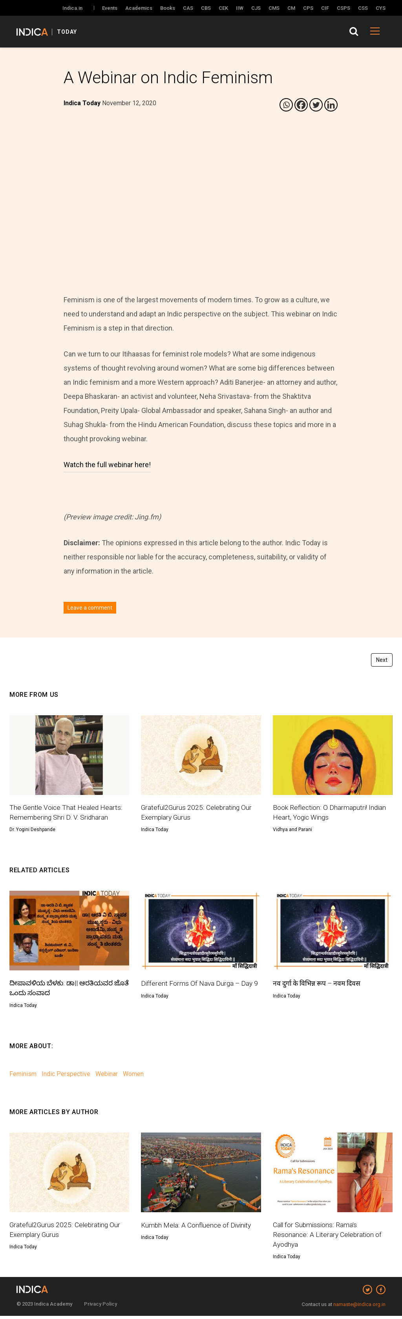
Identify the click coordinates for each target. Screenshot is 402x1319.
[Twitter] (316, 104)
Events (109, 8)
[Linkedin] (331, 104)
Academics (138, 8)
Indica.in (72, 8)
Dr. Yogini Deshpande (32, 830)
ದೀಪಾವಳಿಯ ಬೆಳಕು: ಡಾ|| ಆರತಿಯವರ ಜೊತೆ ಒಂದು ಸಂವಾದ (62, 989)
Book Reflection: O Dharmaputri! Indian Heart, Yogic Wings (330, 813)
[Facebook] (301, 104)
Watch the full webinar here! (107, 464)
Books (167, 8)
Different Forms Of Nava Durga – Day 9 (200, 984)
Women (133, 1075)
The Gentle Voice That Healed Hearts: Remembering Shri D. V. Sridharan (66, 813)
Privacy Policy (100, 1307)
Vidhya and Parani (292, 830)
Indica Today (154, 830)
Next (381, 660)
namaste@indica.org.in (359, 1307)
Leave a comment (90, 608)
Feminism (23, 1075)
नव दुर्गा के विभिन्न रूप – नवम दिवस (319, 984)
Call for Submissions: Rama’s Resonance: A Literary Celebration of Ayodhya (328, 1236)
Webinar (106, 1075)
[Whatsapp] (286, 104)
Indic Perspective (66, 1075)
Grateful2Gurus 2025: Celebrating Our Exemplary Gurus (197, 813)
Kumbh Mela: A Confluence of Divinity (197, 1226)
